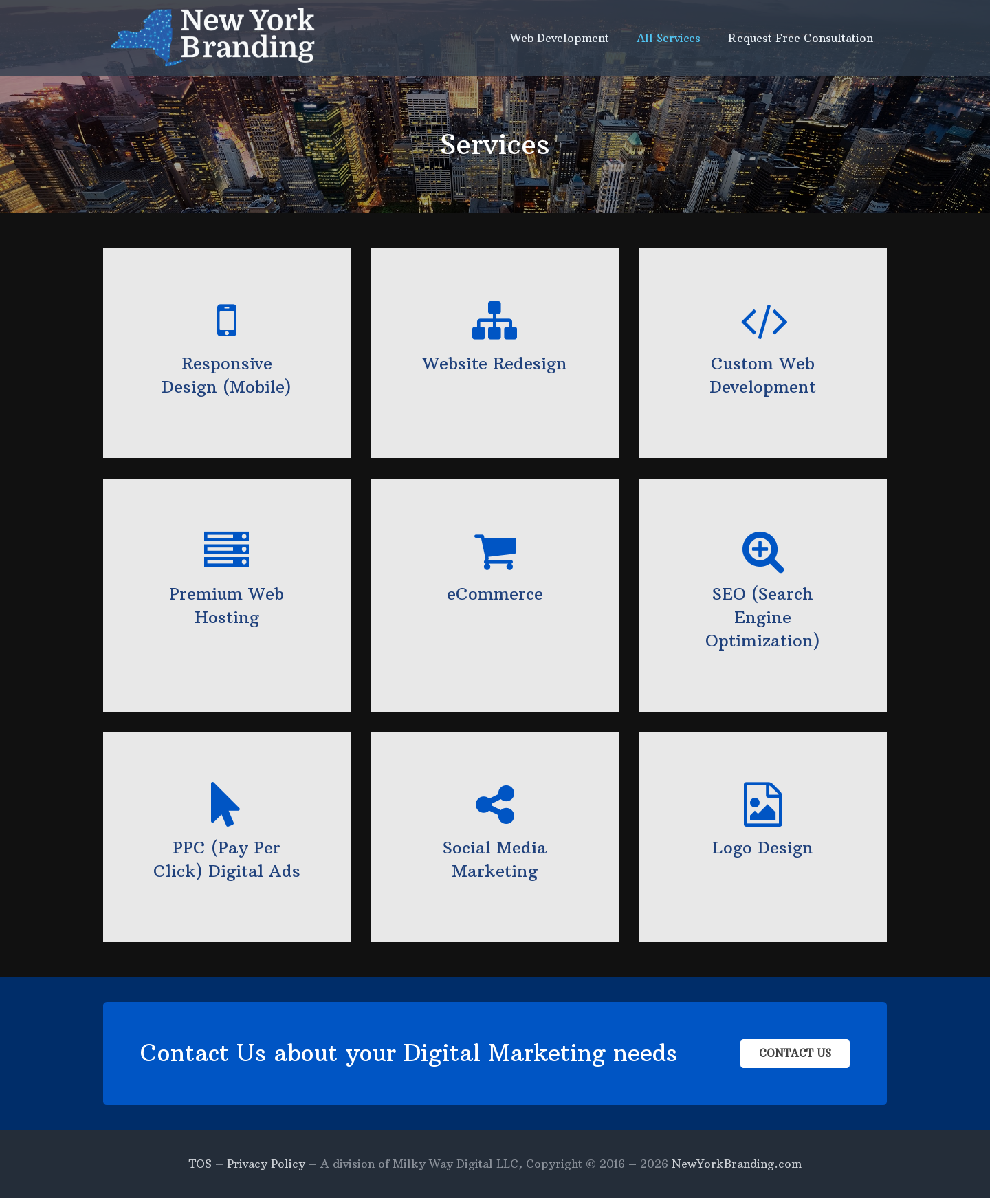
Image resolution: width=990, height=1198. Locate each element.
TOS (200, 1163)
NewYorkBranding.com (737, 1163)
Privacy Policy (266, 1163)
